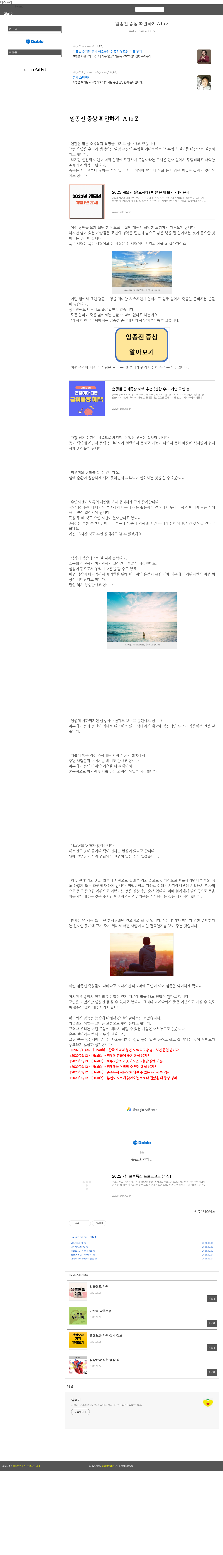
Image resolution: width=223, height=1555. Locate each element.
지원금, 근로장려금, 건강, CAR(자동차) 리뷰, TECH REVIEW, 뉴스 (106, 1404)
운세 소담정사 (82, 77)
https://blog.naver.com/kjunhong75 (92, 72)
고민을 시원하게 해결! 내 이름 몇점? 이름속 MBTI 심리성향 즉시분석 (112, 56)
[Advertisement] (142, 693)
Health (132, 31)
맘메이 (9, 13)
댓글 (70, 1386)
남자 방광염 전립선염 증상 (82, 1259)
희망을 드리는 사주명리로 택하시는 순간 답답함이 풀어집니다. (108, 82)
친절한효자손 (19, 1465)
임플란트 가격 (77, 1243)
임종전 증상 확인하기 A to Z (142, 23)
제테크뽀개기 (108, 1465)
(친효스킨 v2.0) (33, 1466)
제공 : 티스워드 (204, 1211)
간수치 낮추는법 (78, 1247)
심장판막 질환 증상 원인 (81, 1255)
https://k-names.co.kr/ (85, 46)
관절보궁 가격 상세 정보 (81, 1251)
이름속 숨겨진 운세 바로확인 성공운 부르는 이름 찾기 (107, 51)
